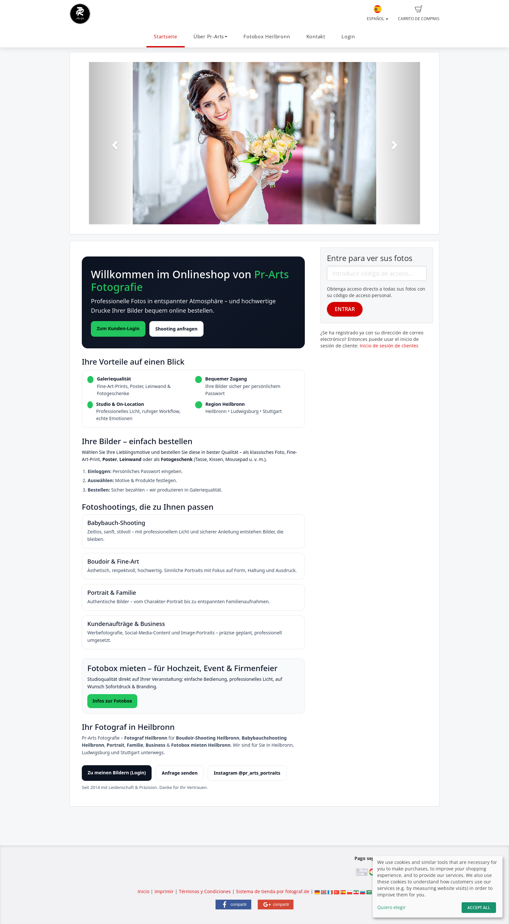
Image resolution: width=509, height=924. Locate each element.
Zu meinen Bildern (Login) (117, 772)
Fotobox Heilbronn (266, 36)
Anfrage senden (179, 773)
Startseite (165, 36)
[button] (114, 143)
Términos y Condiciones (205, 891)
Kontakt (315, 36)
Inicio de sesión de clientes (389, 346)
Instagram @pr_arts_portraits (247, 773)
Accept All (478, 907)
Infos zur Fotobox (112, 701)
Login (348, 36)
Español (377, 13)
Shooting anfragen (176, 329)
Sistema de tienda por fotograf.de (272, 891)
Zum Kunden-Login (118, 328)
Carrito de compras (419, 13)
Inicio (143, 891)
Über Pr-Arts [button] (210, 36)
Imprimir (164, 891)
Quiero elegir (391, 907)
